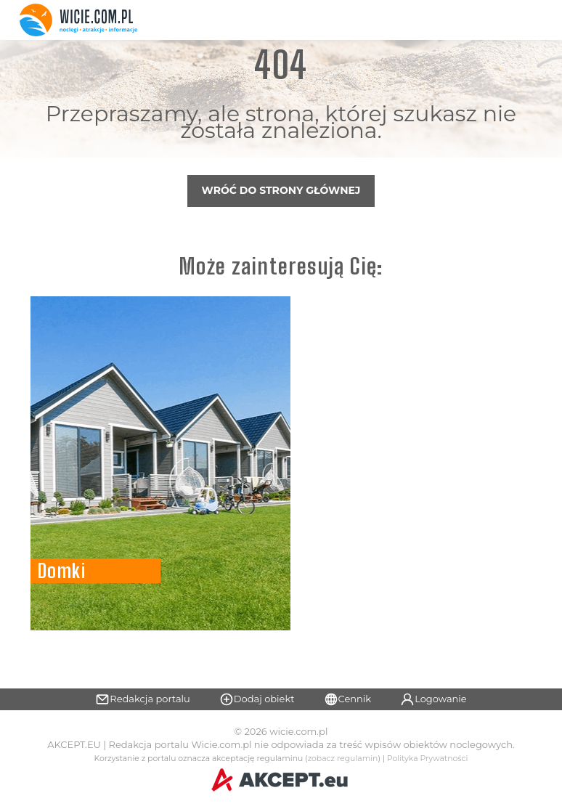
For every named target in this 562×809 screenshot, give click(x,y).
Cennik (348, 699)
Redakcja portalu (142, 699)
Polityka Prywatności (427, 758)
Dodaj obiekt (257, 699)
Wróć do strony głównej (281, 190)
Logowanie (433, 699)
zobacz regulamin (343, 758)
